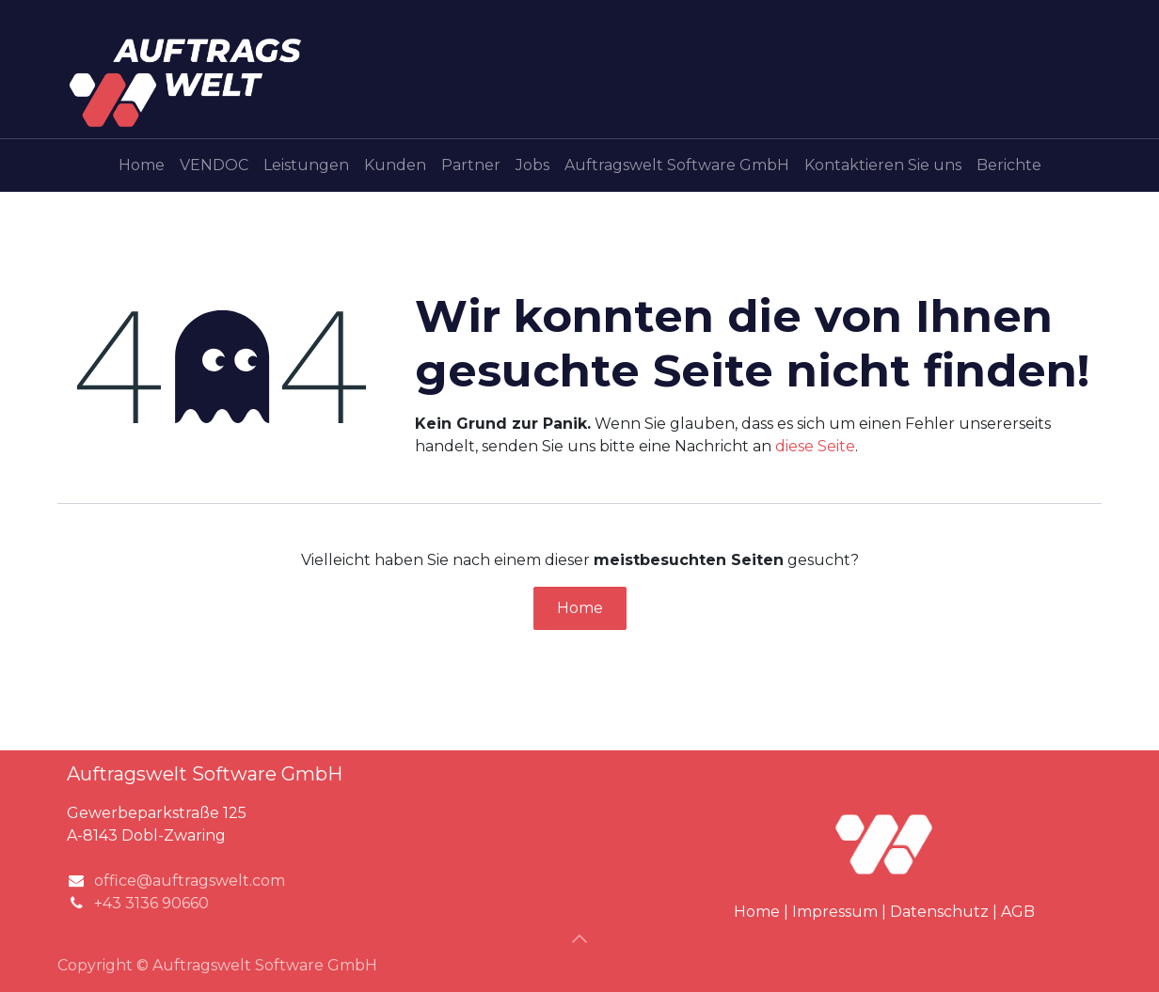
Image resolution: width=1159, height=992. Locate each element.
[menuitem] (141, 165)
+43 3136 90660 (151, 903)
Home (580, 608)
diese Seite (815, 446)
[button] (579, 938)
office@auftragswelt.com (189, 881)
